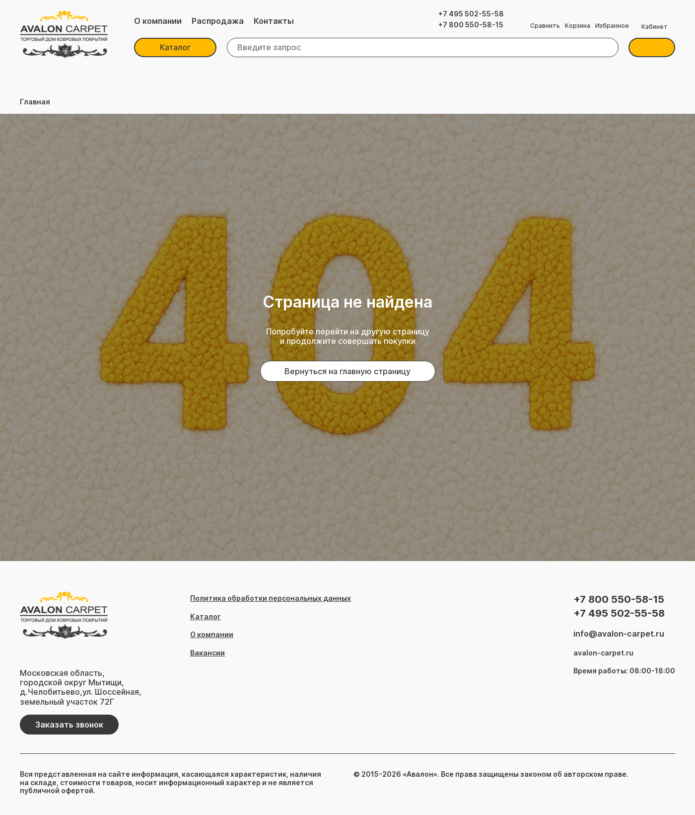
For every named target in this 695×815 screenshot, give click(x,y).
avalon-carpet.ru (603, 653)
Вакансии (207, 653)
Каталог (175, 47)
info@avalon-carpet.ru (618, 634)
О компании (158, 21)
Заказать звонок (69, 725)
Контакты (274, 21)
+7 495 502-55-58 (471, 14)
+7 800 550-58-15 (470, 25)
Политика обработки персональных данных (270, 598)
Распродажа (218, 21)
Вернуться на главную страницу (347, 371)
